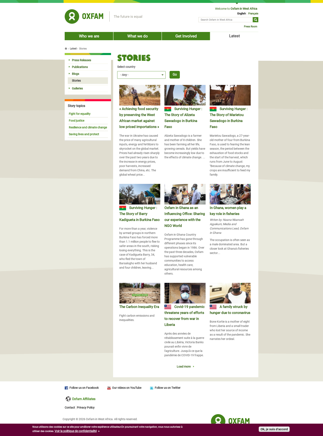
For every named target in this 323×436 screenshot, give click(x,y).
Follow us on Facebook (84, 387)
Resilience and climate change (88, 127)
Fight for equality (79, 113)
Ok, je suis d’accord (274, 430)
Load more (184, 366)
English (241, 13)
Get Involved (186, 36)
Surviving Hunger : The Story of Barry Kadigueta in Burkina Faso (139, 214)
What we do (137, 36)
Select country (126, 66)
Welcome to (236, 8)
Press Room (250, 26)
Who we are (89, 36)
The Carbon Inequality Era (139, 307)
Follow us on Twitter (167, 387)
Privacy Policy (86, 407)
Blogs (74, 73)
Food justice (76, 120)
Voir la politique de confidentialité (76, 432)
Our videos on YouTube (126, 387)
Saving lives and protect (84, 134)
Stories (75, 80)
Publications (78, 67)
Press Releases (80, 60)
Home (66, 48)
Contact (70, 407)
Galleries (76, 88)
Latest (234, 36)
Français (253, 13)
